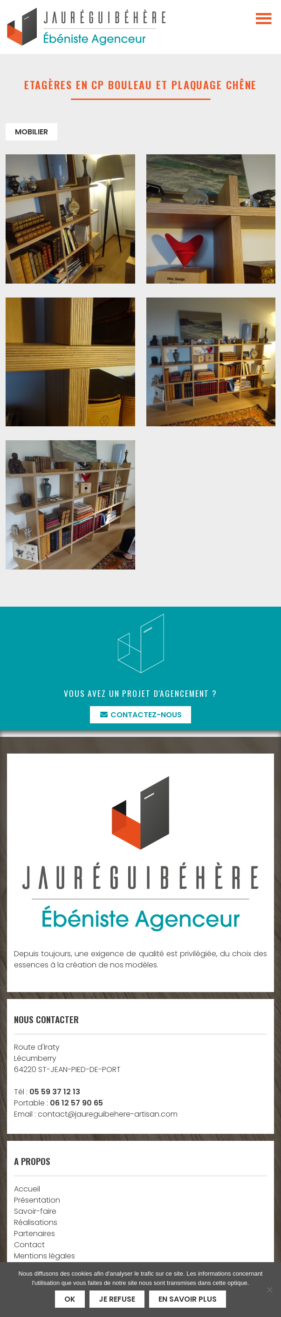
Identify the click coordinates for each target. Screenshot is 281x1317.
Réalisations (35, 1222)
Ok (69, 1299)
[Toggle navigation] (263, 19)
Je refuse (117, 1299)
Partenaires (34, 1233)
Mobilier (31, 131)
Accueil (27, 1189)
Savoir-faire (35, 1211)
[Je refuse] (269, 1289)
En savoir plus (187, 1299)
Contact (29, 1244)
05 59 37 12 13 (54, 1091)
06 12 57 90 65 (76, 1103)
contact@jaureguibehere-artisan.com (108, 1114)
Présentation (37, 1200)
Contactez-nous (140, 714)
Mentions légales (44, 1256)
